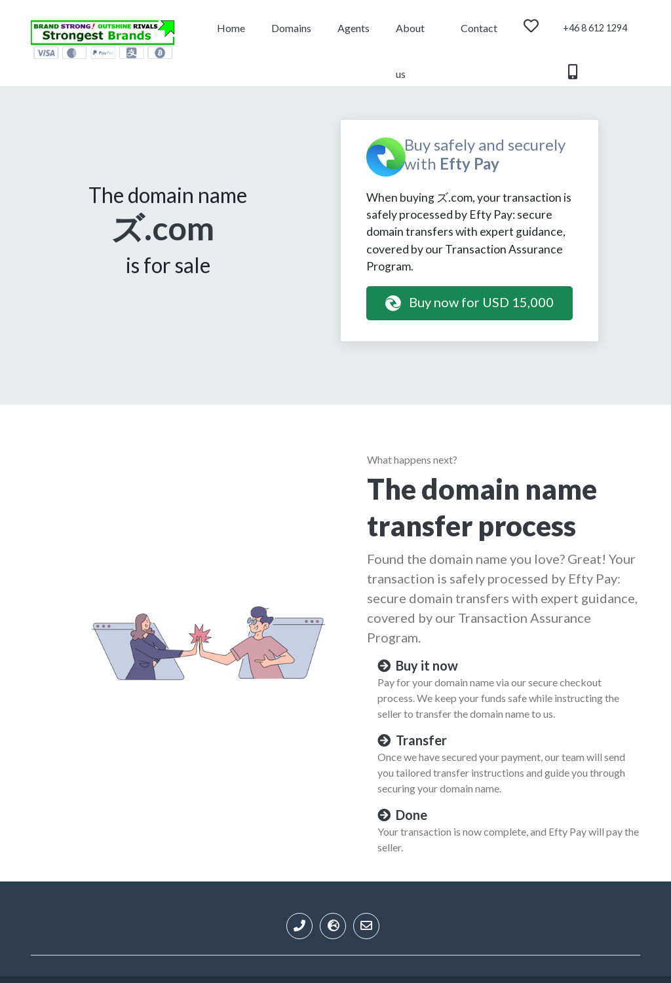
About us (410, 36)
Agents (353, 28)
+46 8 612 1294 (595, 36)
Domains (291, 28)
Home (231, 28)
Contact (479, 28)
